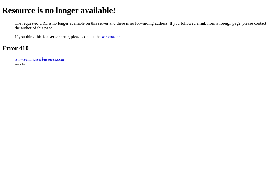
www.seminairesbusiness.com (39, 59)
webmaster (111, 37)
